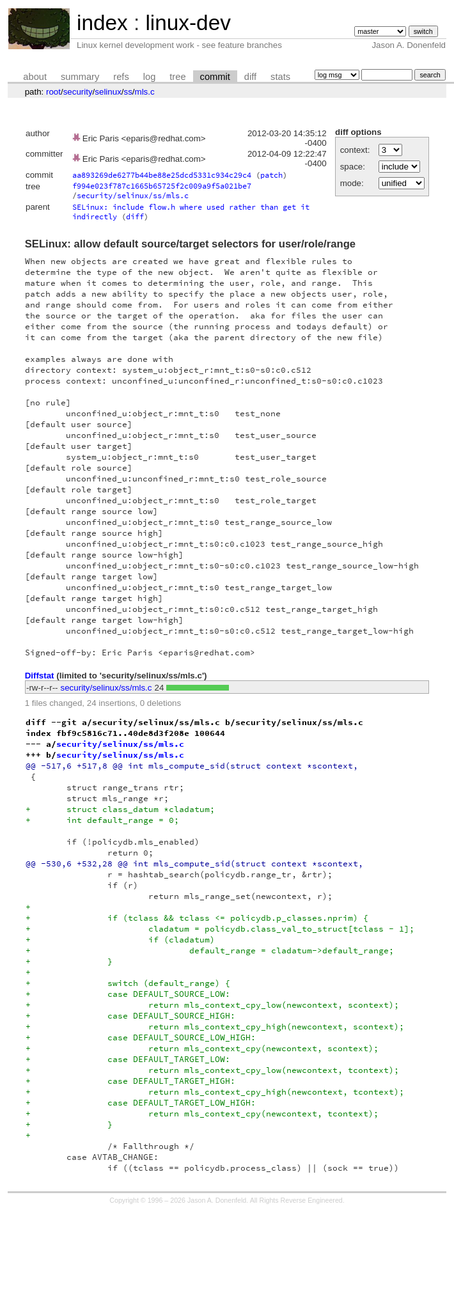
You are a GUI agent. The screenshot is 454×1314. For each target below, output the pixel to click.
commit (215, 77)
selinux (108, 92)
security (78, 92)
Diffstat (39, 675)
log (149, 77)
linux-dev (187, 23)
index (102, 23)
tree (177, 77)
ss (128, 92)
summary (80, 77)
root (53, 92)
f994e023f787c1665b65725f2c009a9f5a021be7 (161, 186)
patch (271, 175)
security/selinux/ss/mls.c (133, 195)
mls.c (145, 92)
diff (250, 77)
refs (121, 77)
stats (280, 77)
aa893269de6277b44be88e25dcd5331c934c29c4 (161, 175)
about (35, 77)
